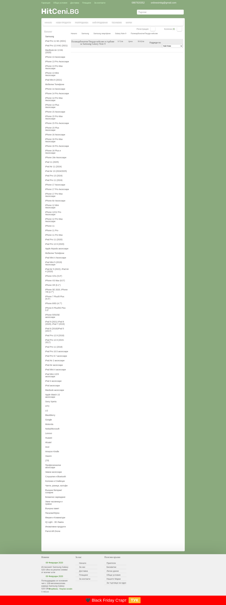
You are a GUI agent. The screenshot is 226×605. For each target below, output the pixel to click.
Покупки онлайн (65, 589)
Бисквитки (111, 567)
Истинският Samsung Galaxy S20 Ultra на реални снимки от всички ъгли (54, 570)
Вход (152, 29)
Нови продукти (63, 23)
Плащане (83, 575)
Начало (48, 23)
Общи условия (114, 575)
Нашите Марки (114, 579)
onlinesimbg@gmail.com (163, 2)
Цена (130, 41)
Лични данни (113, 571)
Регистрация (143, 29)
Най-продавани (100, 23)
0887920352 (138, 2)
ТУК (134, 600)
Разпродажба (81, 23)
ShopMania (53, 589)
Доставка (83, 571)
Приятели (111, 563)
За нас (82, 567)
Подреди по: (155, 42)
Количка (179, 29)
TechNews (117, 23)
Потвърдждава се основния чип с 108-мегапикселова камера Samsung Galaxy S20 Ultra (54, 585)
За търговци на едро (116, 583)
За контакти (84, 579)
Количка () (169, 29)
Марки (129, 23)
